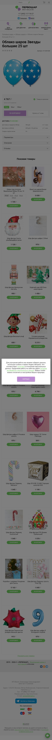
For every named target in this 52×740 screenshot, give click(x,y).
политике (20, 366)
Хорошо (26, 379)
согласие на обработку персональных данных (27, 369)
